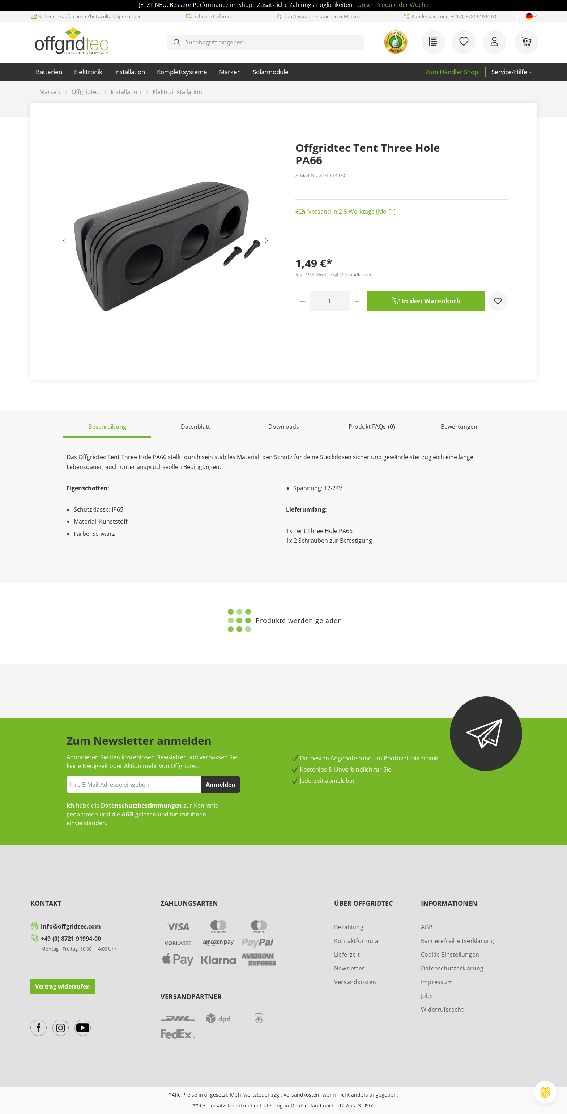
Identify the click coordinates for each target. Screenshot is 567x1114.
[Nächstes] (266, 242)
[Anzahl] (330, 301)
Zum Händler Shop (451, 72)
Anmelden (220, 785)
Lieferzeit (347, 955)
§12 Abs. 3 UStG (355, 1105)
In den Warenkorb (426, 300)
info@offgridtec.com (71, 926)
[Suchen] (177, 42)
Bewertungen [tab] (459, 427)
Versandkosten (355, 982)
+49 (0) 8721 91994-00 (71, 939)
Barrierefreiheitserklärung (457, 941)
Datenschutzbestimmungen (141, 806)
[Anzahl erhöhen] (357, 301)
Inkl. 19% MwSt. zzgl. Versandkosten (334, 274)
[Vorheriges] (64, 242)
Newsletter (349, 968)
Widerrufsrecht (442, 1009)
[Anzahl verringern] (302, 301)
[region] (165, 242)
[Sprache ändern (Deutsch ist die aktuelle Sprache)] (529, 16)
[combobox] (271, 42)
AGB (128, 814)
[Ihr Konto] (494, 42)
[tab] (107, 427)
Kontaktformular (357, 941)
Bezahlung (348, 927)
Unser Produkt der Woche (393, 5)
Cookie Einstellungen (450, 955)
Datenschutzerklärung (452, 968)
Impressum (437, 982)
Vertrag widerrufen (62, 986)
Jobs (427, 996)
